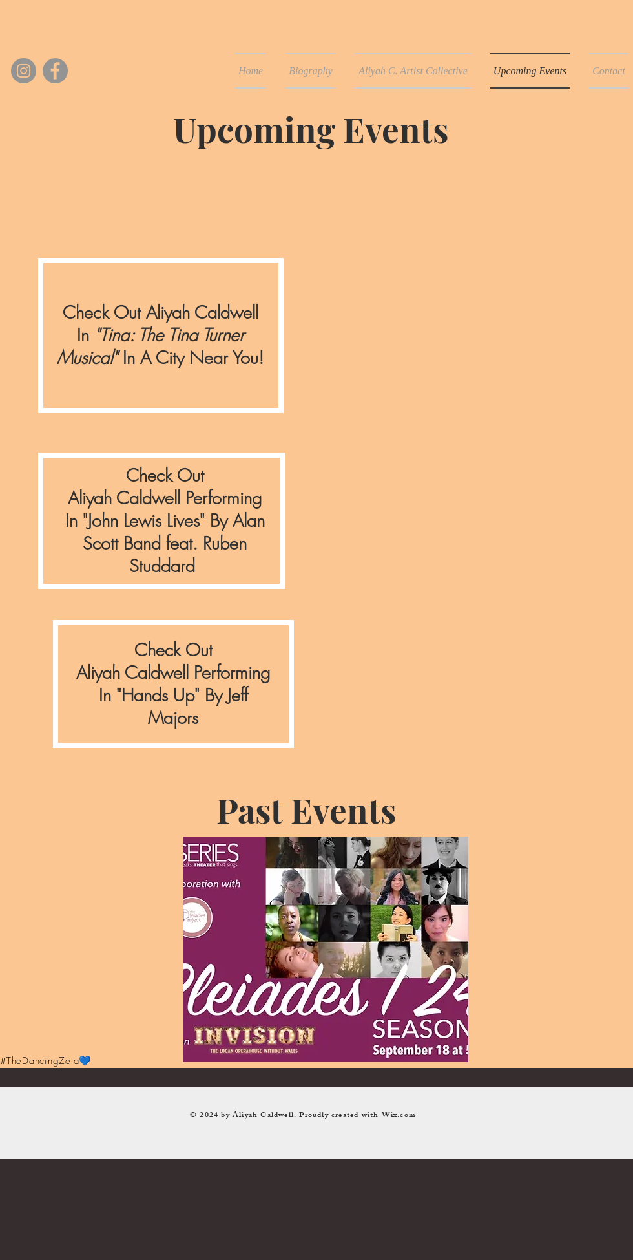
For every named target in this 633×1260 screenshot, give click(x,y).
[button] (325, 949)
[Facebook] (55, 70)
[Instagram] (23, 70)
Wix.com (399, 1116)
